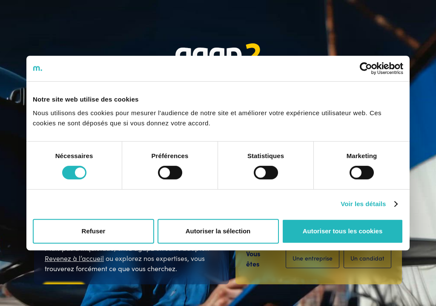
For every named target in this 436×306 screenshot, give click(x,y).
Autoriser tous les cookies (343, 231)
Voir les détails (363, 203)
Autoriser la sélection (218, 231)
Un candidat (367, 258)
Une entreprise (313, 258)
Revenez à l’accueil (74, 258)
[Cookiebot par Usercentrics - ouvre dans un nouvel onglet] (366, 68)
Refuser (94, 231)
